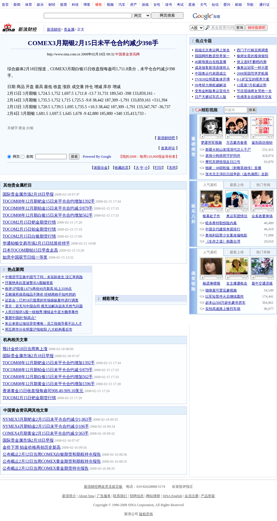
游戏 (145, 4)
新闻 (16, 4)
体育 (28, 4)
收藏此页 (122, 168)
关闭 (172, 168)
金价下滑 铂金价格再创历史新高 (32, 447)
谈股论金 (101, 168)
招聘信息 (137, 496)
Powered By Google (97, 157)
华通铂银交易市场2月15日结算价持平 (36, 243)
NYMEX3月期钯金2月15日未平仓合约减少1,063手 (47, 419)
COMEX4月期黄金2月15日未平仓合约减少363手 (46, 433)
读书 (168, 4)
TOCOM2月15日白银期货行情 (29, 236)
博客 (86, 4)
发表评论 (168, 148)
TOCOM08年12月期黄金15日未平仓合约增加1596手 (49, 384)
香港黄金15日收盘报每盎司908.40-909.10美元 (43, 391)
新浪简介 (69, 496)
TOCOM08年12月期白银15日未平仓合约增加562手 (48, 215)
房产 (133, 4)
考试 (180, 4)
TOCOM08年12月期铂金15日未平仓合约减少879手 (48, 208)
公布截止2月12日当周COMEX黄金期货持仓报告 (46, 468)
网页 (16, 157)
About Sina (86, 496)
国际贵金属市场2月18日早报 (28, 194)
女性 (156, 4)
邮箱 (238, 4)
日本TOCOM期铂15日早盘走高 (30, 250)
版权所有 (146, 514)
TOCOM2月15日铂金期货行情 (29, 229)
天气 (203, 4)
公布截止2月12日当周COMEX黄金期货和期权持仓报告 (52, 461)
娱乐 (40, 4)
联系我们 (120, 496)
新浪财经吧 (166, 138)
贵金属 (69, 29)
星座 (191, 4)
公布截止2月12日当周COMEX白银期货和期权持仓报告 (52, 454)
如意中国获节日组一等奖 (25, 257)
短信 (215, 4)
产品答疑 (208, 496)
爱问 (226, 4)
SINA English (172, 496)
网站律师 (153, 496)
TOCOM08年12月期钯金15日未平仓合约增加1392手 (49, 201)
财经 (51, 4)
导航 (250, 4)
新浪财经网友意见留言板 (103, 487)
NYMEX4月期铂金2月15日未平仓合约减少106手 (46, 426)
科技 (75, 4)
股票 (63, 4)
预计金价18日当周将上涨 (25, 349)
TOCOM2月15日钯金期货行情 (29, 222)
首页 (5, 4)
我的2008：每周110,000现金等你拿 (149, 157)
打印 (158, 168)
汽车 (121, 4)
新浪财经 (54, 29)
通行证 (264, 4)
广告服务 (104, 496)
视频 (110, 4)
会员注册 (192, 496)
